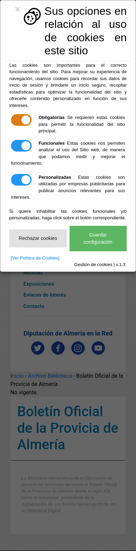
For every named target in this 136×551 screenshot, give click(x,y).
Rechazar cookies (38, 238)
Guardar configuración (98, 238)
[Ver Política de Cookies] (35, 258)
